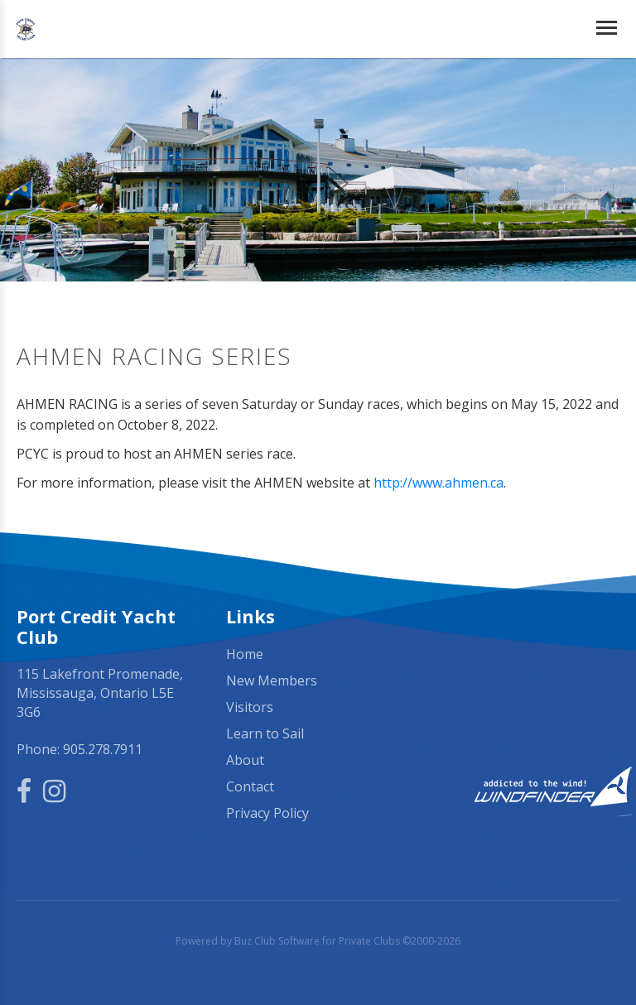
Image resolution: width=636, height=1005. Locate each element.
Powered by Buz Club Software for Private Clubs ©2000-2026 (318, 941)
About (245, 760)
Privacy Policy (267, 813)
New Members (271, 680)
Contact (250, 786)
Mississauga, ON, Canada (527, 655)
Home (244, 654)
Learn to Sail (265, 733)
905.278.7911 (102, 749)
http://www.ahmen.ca (438, 483)
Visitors (249, 707)
